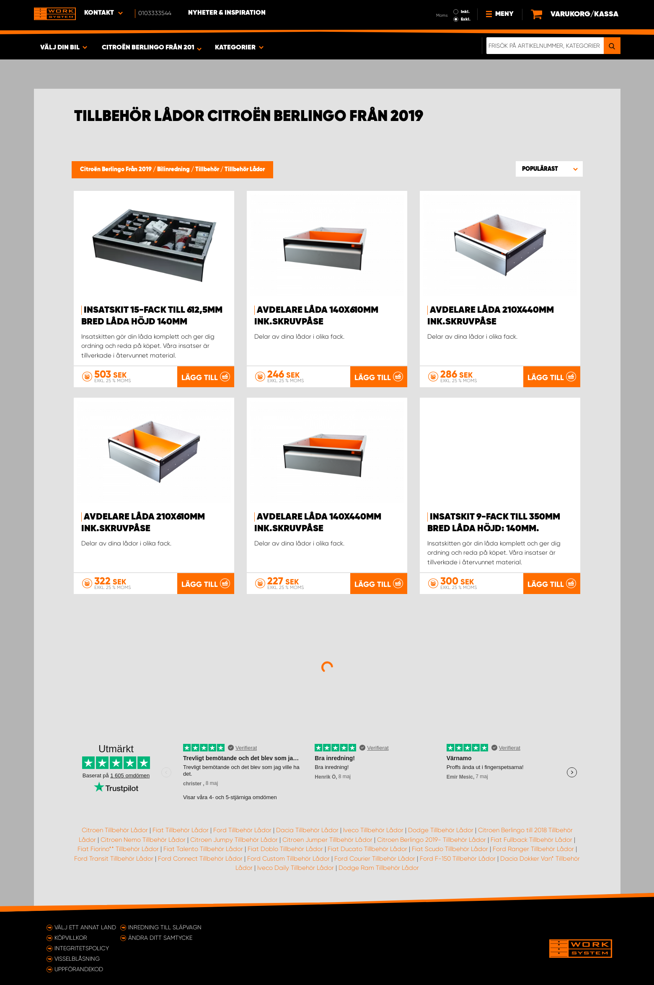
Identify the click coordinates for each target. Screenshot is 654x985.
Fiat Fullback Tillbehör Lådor (531, 840)
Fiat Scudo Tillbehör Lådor (450, 849)
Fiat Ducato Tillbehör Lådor (367, 849)
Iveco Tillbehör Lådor (373, 830)
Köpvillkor (70, 937)
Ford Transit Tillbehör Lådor (113, 858)
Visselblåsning (77, 958)
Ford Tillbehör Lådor (242, 830)
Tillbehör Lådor (245, 169)
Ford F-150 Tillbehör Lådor (458, 858)
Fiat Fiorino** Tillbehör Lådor (118, 849)
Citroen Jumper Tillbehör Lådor (327, 840)
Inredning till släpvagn (165, 927)
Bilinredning (174, 169)
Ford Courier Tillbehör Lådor (374, 858)
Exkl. (465, 19)
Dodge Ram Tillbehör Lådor (379, 868)
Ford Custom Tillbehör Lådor (288, 858)
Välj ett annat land (85, 927)
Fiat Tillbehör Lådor (181, 830)
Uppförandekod (78, 969)
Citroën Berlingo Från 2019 (116, 169)
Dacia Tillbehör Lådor (307, 830)
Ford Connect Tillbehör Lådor (200, 858)
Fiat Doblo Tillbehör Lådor (285, 849)
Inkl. (465, 12)
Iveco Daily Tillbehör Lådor (295, 868)
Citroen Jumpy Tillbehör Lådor (234, 840)
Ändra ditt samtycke (160, 937)
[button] (549, 168)
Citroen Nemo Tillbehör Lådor (143, 840)
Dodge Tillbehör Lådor (440, 830)
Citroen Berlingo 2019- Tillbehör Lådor (431, 840)
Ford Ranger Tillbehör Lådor (533, 849)
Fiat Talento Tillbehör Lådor (203, 849)
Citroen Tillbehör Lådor (115, 830)
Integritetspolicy (81, 948)
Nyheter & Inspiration (227, 13)
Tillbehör (207, 169)
